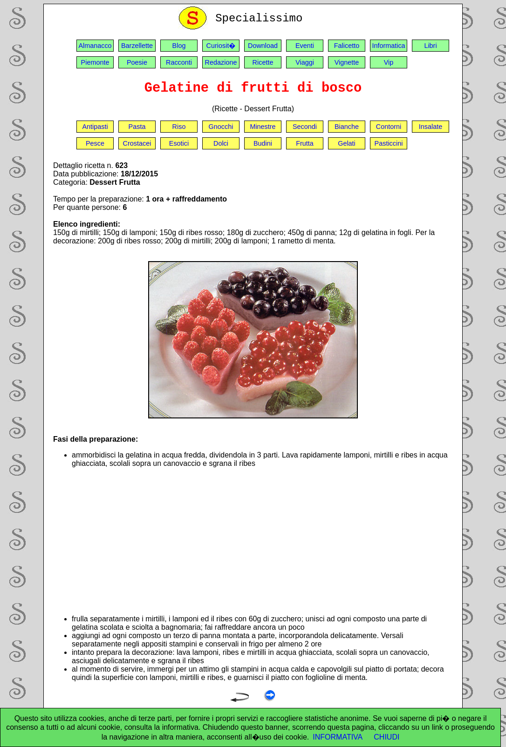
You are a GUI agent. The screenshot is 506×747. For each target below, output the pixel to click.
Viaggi (304, 62)
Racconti (179, 62)
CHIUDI (386, 737)
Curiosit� (221, 45)
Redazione (221, 62)
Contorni (388, 126)
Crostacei (137, 143)
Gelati (347, 143)
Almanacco (94, 45)
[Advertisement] (262, 541)
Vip (389, 62)
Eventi (304, 45)
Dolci (220, 143)
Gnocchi (221, 126)
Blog (179, 45)
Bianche (347, 126)
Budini (262, 143)
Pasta (137, 126)
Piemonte (95, 62)
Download (263, 45)
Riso (179, 126)
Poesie (137, 62)
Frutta (305, 143)
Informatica (388, 45)
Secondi (305, 126)
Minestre (262, 126)
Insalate (430, 126)
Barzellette (137, 45)
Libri (430, 45)
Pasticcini (389, 143)
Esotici (179, 143)
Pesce (95, 143)
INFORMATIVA (337, 737)
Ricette (263, 62)
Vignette (347, 62)
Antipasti (95, 126)
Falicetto (346, 45)
